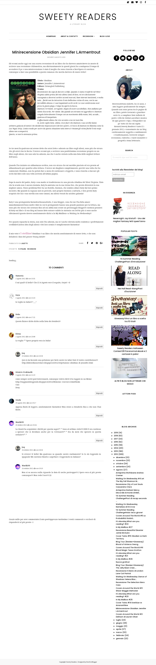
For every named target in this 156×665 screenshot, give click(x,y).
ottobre (119, 463)
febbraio (120, 635)
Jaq (23, 353)
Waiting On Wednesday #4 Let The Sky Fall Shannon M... (130, 480)
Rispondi (99, 288)
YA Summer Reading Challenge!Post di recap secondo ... (131, 498)
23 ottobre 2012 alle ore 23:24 (26, 425)
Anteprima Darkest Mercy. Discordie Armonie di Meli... (128, 491)
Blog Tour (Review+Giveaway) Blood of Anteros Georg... (130, 543)
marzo (119, 632)
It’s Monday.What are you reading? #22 (127, 522)
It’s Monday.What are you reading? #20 (127, 595)
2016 (116, 442)
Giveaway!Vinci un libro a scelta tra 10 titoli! (130, 320)
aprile (118, 629)
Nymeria (19, 276)
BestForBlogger (91, 662)
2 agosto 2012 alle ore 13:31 (25, 279)
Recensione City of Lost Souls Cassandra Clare (129, 485)
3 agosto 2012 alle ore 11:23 (25, 375)
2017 (116, 439)
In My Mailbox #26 (124, 559)
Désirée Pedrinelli (24, 372)
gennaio (120, 638)
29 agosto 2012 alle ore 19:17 (26, 403)
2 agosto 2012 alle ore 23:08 (25, 337)
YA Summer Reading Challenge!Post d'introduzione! (130, 260)
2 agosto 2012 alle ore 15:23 (25, 298)
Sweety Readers (78, 16)
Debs (18, 314)
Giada (18, 400)
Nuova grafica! (123, 562)
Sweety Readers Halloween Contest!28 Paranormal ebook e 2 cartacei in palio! (130, 351)
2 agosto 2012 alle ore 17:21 (25, 317)
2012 (116, 454)
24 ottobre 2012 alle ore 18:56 (32, 450)
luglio (118, 620)
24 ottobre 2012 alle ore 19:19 (32, 468)
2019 (116, 432)
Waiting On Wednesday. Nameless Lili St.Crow (127, 505)
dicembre (120, 457)
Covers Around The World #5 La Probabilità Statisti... (131, 517)
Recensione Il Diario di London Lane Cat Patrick (129, 572)
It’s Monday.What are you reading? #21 (127, 554)
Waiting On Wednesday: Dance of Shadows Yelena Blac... (131, 578)
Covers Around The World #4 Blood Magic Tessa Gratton (129, 548)
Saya (18, 295)
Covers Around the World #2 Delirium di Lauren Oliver (129, 615)
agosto (119, 469)
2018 (116, 435)
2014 (116, 448)
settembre (121, 466)
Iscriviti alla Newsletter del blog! (127, 170)
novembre (120, 460)
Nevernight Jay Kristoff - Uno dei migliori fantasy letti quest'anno (129, 220)
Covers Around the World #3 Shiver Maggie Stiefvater (129, 589)
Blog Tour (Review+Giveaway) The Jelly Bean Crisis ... (130, 566)
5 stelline (22, 249)
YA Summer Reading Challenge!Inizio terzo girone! (129, 511)
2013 (116, 451)
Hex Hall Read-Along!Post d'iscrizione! (130, 290)
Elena (18, 334)
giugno (119, 623)
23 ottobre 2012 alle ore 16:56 (32, 356)
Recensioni (31, 249)
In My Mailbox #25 (124, 599)
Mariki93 (20, 422)
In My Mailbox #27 (124, 527)
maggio (119, 626)
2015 (116, 445)
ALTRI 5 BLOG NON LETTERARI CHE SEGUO (130, 382)
